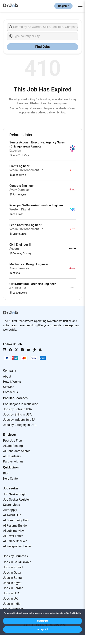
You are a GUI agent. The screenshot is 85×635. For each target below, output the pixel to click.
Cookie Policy (76, 613)
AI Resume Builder (15, 525)
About (7, 376)
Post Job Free (12, 440)
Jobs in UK (10, 598)
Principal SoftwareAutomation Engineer (36, 205)
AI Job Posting (13, 446)
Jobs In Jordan (13, 588)
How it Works (12, 382)
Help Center (11, 478)
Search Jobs (11, 505)
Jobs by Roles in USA (17, 409)
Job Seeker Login (14, 494)
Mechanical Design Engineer (28, 264)
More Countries (13, 609)
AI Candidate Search (16, 451)
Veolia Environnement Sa (26, 170)
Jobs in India (11, 604)
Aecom (14, 248)
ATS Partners (12, 456)
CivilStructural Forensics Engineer (32, 284)
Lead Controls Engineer (25, 225)
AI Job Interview (14, 531)
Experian (15, 150)
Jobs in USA (11, 593)
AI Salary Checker (15, 541)
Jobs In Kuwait (13, 567)
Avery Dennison (19, 190)
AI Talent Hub (12, 515)
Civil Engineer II (20, 244)
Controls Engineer (21, 186)
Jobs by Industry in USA (19, 419)
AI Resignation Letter (17, 546)
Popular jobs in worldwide (20, 404)
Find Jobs (42, 46)
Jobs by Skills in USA (17, 414)
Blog (6, 473)
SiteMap (8, 387)
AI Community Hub (16, 520)
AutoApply (10, 510)
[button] (42, 621)
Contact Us (10, 392)
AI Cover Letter (13, 536)
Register (63, 6)
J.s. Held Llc (17, 288)
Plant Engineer (19, 166)
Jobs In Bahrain (13, 578)
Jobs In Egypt (12, 583)
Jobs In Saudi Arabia (17, 562)
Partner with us (13, 461)
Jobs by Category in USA (19, 425)
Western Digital (19, 209)
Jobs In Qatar (12, 572)
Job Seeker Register (16, 499)
